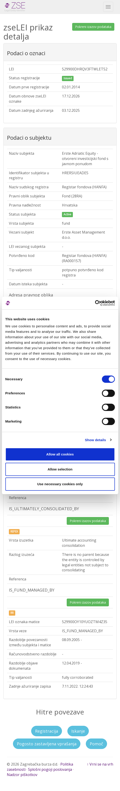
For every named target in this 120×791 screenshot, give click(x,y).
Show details (95, 440)
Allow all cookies (60, 454)
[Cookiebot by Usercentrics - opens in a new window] (95, 303)
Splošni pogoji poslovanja (50, 769)
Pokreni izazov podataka (93, 27)
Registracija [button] (46, 731)
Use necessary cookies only (60, 484)
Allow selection (60, 469)
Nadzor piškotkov (22, 774)
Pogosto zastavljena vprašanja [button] (47, 743)
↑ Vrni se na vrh (100, 764)
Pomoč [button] (96, 743)
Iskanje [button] (78, 731)
